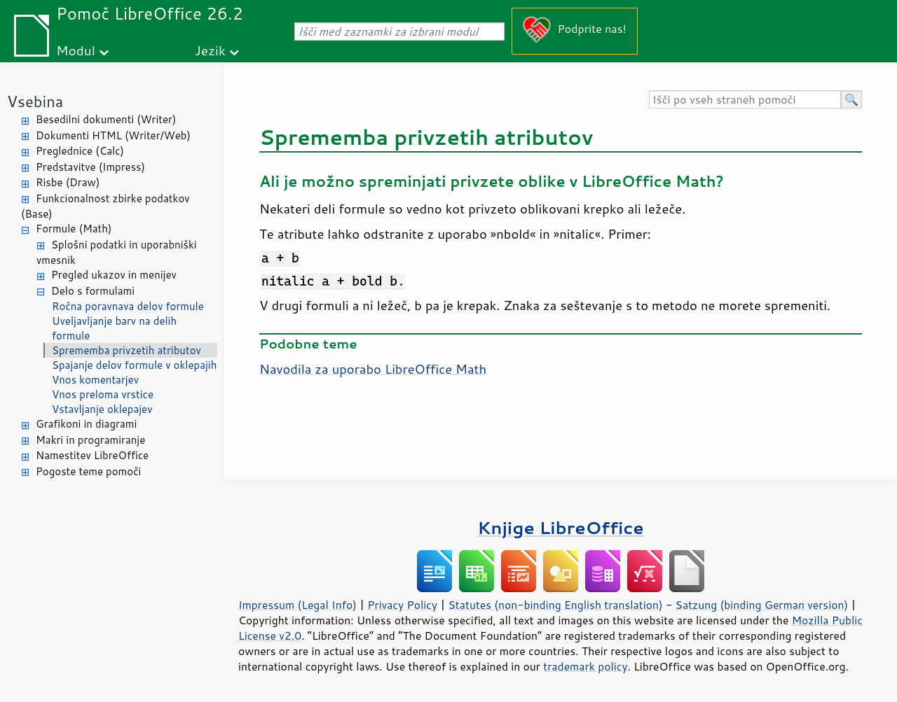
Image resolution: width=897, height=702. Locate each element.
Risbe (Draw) (68, 182)
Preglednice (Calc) (80, 150)
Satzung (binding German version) (762, 604)
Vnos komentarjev (95, 379)
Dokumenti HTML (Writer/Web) (113, 135)
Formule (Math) (73, 228)
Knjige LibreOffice (560, 527)
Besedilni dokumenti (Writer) (106, 119)
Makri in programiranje (90, 440)
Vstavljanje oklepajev (102, 409)
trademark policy (585, 666)
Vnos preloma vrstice (102, 394)
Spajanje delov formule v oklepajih (134, 365)
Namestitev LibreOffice (92, 455)
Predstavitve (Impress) (90, 167)
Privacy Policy (402, 604)
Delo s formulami (93, 290)
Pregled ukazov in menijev (114, 274)
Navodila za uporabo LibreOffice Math (372, 369)
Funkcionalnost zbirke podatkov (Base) (105, 206)
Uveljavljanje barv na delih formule (114, 328)
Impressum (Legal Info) (297, 604)
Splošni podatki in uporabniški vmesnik (116, 252)
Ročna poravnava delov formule (128, 306)
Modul (75, 50)
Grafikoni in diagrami (86, 423)
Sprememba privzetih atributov (126, 350)
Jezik (210, 50)
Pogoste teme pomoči (88, 471)
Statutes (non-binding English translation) (555, 604)
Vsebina (35, 101)
